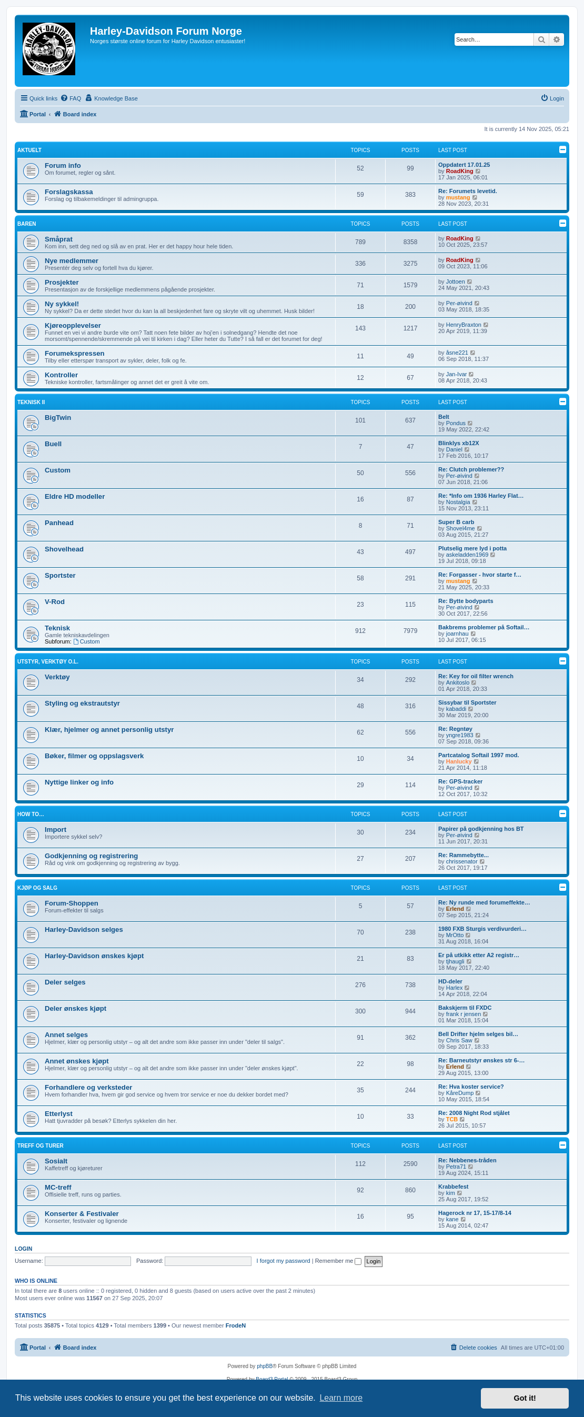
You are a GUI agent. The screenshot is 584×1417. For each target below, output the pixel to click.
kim (450, 1193)
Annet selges (66, 1035)
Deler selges (65, 982)
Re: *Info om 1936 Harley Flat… (481, 496)
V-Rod (55, 602)
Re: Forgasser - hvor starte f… (479, 574)
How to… (30, 814)
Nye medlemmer (71, 261)
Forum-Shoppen (71, 903)
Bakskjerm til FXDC (464, 1007)
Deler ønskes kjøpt (75, 1008)
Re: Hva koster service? (471, 1086)
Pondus (456, 423)
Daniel (454, 449)
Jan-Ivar (456, 374)
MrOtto (455, 935)
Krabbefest (453, 1186)
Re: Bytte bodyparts (466, 601)
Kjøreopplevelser (73, 325)
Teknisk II (31, 402)
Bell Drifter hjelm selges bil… (478, 1034)
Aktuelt (29, 150)
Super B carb (456, 522)
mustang (458, 197)
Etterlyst (59, 1114)
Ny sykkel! (62, 304)
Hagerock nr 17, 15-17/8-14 (474, 1213)
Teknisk (57, 628)
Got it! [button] (525, 1398)
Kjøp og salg (37, 888)
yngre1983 (460, 735)
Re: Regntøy (455, 729)
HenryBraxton (463, 324)
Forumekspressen (75, 353)
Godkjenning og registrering (91, 856)
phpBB (265, 1366)
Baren (26, 224)
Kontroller (61, 375)
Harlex (454, 987)
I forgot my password (283, 1261)
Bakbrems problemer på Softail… (484, 627)
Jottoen (455, 281)
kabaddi (456, 709)
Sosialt (56, 1161)
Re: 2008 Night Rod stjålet (474, 1113)
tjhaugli (455, 961)
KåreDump (460, 1093)
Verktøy (57, 677)
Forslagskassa (69, 192)
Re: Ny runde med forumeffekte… (484, 902)
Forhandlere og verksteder (88, 1087)
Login (23, 1248)
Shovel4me (460, 528)
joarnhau (457, 633)
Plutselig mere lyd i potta (472, 548)
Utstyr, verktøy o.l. (47, 662)
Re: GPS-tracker (460, 781)
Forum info (63, 165)
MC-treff (58, 1187)
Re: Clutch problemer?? (471, 469)
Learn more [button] (341, 1397)
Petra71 (456, 1166)
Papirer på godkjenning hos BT (481, 829)
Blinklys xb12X (458, 443)
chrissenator (462, 861)
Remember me (338, 1261)
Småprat (59, 239)
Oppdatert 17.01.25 (464, 165)
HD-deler (450, 981)
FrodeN (236, 1325)
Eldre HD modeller (75, 496)
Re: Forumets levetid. (467, 191)
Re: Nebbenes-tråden (467, 1160)
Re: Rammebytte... (463, 855)
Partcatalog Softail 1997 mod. (478, 755)
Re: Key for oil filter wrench (475, 676)
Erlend (455, 909)
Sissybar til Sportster (467, 702)
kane (452, 1219)
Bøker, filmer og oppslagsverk (94, 756)
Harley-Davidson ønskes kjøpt (94, 956)
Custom (58, 470)
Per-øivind (459, 303)
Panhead (59, 523)
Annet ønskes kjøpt (77, 1061)
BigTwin (58, 417)
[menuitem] (70, 98)
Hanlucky (459, 761)
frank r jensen (463, 1014)
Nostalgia (458, 502)
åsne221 (457, 352)
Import (55, 829)
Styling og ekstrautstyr (82, 703)
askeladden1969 (467, 554)
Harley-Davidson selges (84, 929)
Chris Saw (459, 1040)
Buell (53, 444)
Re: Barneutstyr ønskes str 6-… (481, 1060)
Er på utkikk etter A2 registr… (478, 955)
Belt (443, 417)
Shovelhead (64, 549)
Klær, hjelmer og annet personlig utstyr (109, 729)
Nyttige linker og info (79, 782)
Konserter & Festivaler (82, 1214)
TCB (452, 1119)
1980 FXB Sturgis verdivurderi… (482, 929)
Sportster (60, 575)
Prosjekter (62, 282)
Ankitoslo (458, 682)
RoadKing (460, 171)
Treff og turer (40, 1146)
